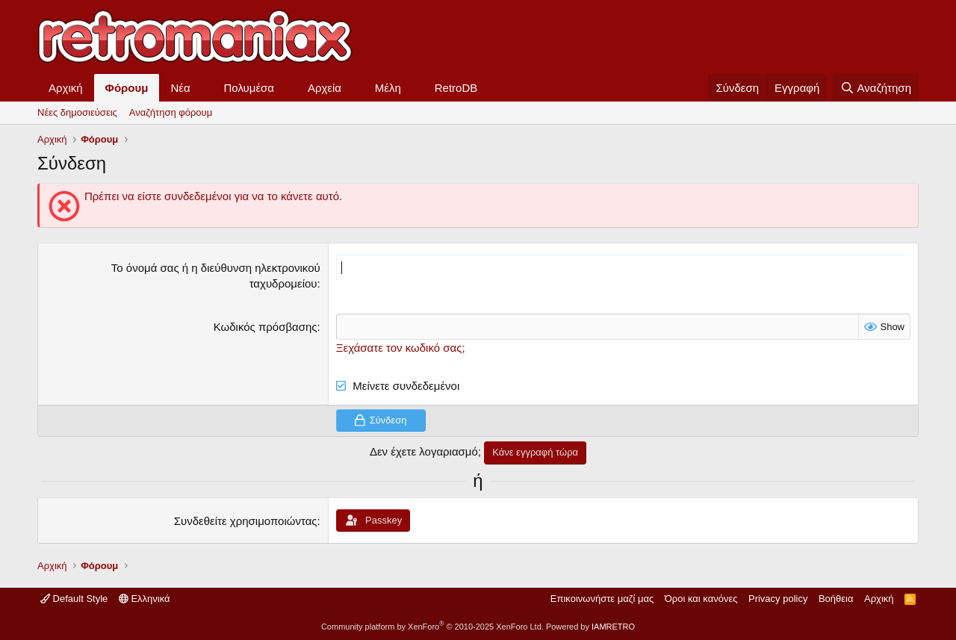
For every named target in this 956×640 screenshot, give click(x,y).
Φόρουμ (127, 87)
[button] (202, 88)
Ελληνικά (144, 598)
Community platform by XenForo (432, 626)
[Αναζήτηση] (876, 88)
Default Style (74, 598)
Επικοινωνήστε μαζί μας (602, 598)
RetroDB (456, 87)
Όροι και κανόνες (701, 598)
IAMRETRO (613, 626)
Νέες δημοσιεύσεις (77, 112)
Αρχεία (324, 87)
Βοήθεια (836, 598)
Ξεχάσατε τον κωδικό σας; (400, 347)
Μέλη (388, 87)
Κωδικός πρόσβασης (265, 326)
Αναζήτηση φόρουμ (170, 112)
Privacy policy (777, 598)
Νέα (180, 87)
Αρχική (66, 87)
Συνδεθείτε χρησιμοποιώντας (245, 521)
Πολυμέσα (249, 87)
